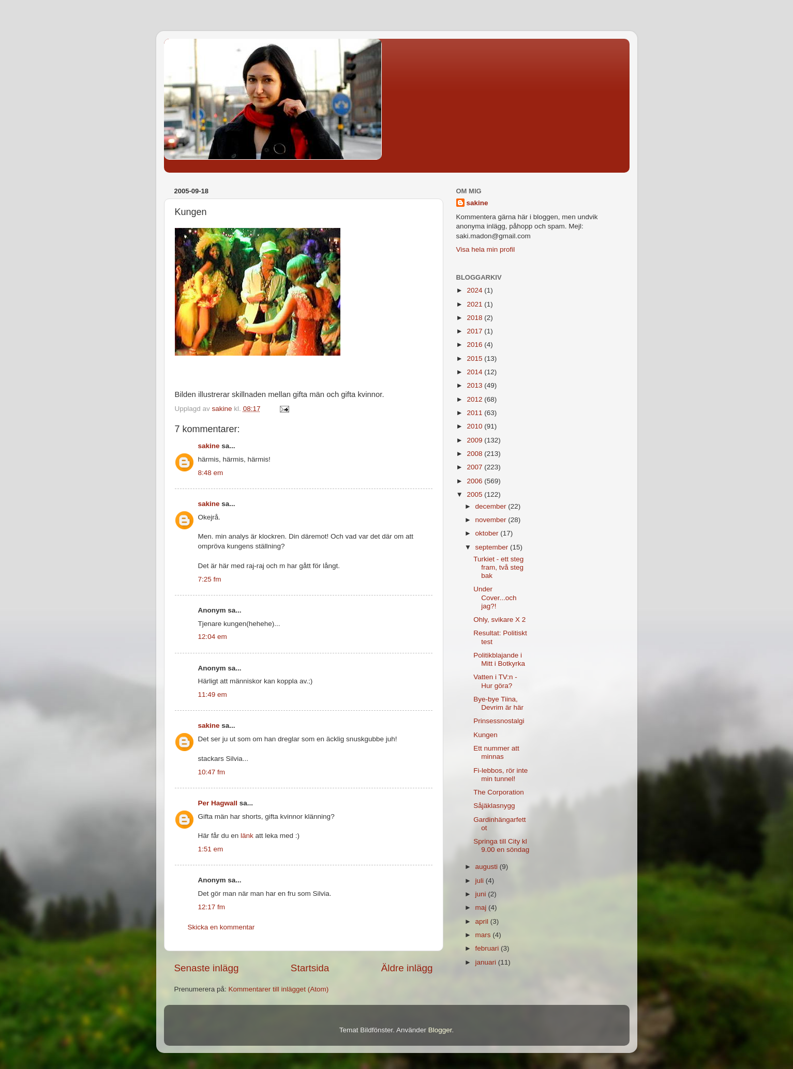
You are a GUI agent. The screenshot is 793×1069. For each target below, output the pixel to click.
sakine (209, 446)
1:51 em (210, 849)
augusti (487, 867)
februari (488, 948)
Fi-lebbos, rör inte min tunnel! (500, 775)
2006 (475, 481)
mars (484, 935)
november (491, 520)
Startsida (310, 968)
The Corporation (498, 792)
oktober (488, 533)
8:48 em (210, 473)
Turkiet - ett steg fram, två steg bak (498, 567)
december (491, 506)
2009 (475, 440)
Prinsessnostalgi (498, 721)
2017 (475, 331)
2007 (475, 467)
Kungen (485, 735)
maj (482, 907)
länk (247, 835)
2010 (475, 426)
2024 (475, 290)
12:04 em (212, 636)
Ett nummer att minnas (496, 752)
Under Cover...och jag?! (494, 597)
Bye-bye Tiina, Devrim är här (498, 703)
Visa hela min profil (485, 249)
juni (481, 894)
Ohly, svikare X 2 (499, 619)
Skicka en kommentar (221, 927)
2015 (475, 358)
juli (480, 880)
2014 (475, 372)
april (482, 921)
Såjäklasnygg (494, 806)
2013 (475, 385)
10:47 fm (212, 772)
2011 (475, 413)
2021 (475, 304)
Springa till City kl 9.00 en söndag (501, 845)
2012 (475, 399)
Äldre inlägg (407, 968)
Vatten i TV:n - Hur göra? (495, 681)
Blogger (440, 1030)
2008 (475, 453)
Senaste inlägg (206, 968)
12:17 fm (212, 907)
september (493, 547)
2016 (475, 344)
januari (486, 962)
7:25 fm (209, 579)
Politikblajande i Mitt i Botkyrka (499, 659)
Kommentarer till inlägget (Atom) (279, 989)
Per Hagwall (218, 803)
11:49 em (212, 694)
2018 (475, 318)
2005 (475, 494)
